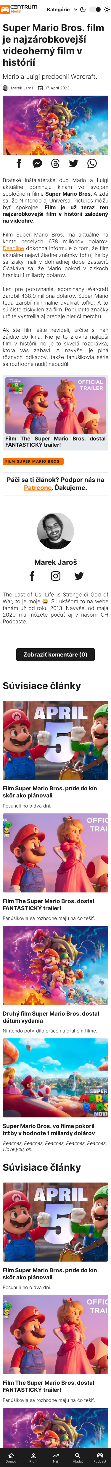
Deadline (13, 248)
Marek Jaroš (22, 88)
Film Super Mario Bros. (33, 461)
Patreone (38, 487)
